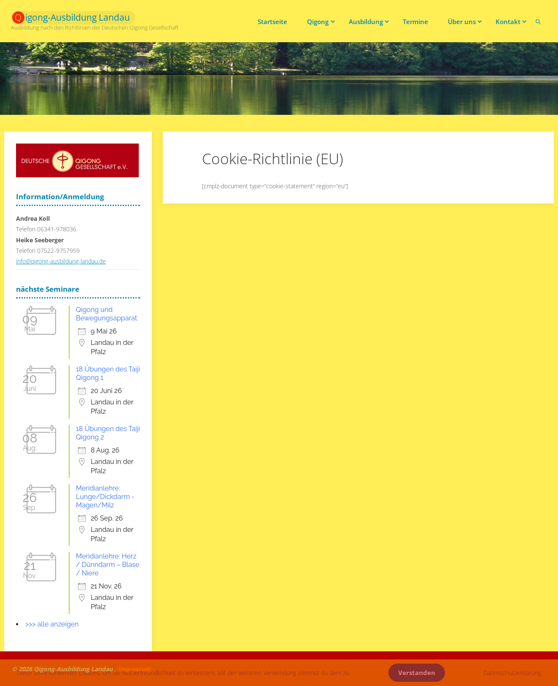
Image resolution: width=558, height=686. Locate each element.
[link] (538, 21)
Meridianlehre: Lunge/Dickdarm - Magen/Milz (105, 496)
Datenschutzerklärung (512, 673)
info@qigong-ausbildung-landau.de (61, 261)
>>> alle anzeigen (52, 624)
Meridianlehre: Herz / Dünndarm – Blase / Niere (107, 564)
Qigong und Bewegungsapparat (106, 314)
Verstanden (416, 672)
